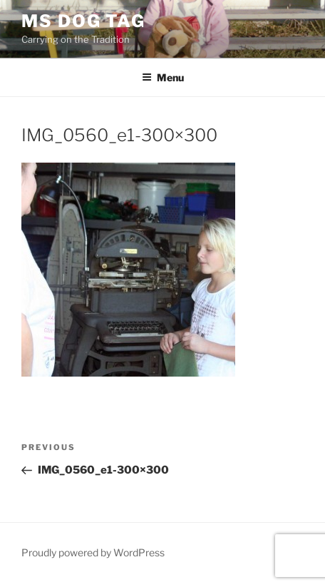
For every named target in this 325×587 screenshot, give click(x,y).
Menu (163, 77)
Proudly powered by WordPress (93, 552)
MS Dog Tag (83, 21)
